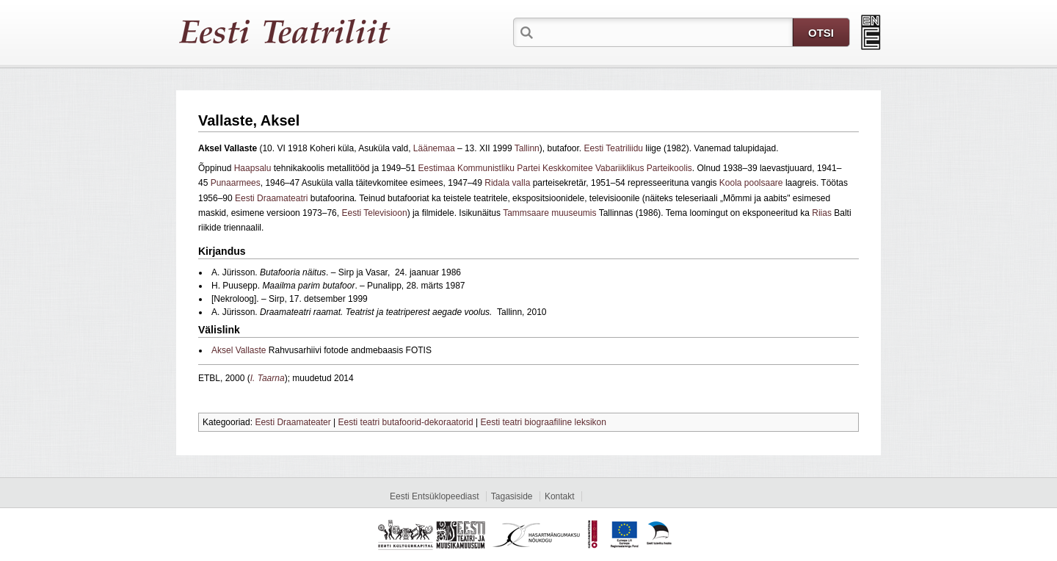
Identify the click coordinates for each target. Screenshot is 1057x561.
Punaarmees (236, 183)
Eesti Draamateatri (271, 198)
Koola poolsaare (751, 183)
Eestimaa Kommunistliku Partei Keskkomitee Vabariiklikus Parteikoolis (555, 168)
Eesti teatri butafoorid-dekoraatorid (405, 422)
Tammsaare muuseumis (549, 213)
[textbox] (664, 31)
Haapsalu (253, 168)
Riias (822, 213)
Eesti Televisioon (374, 213)
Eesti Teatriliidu (613, 148)
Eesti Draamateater (292, 422)
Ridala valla (507, 183)
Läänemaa (434, 148)
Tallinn (527, 148)
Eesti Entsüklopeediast (434, 496)
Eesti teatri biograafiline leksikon (543, 422)
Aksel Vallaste (238, 350)
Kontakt (560, 496)
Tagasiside (512, 496)
